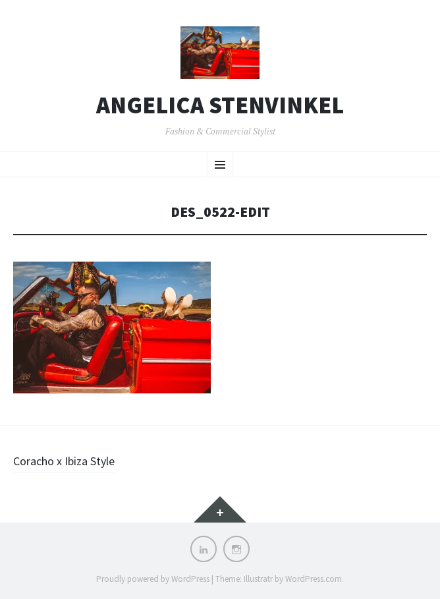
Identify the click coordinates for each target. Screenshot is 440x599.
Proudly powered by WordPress (152, 579)
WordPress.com (313, 579)
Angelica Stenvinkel (220, 105)
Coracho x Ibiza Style (64, 461)
